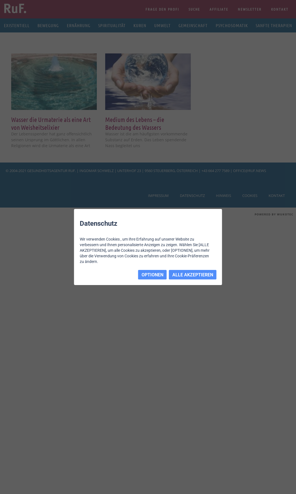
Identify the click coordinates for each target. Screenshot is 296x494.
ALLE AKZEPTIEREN (192, 274)
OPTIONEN (152, 274)
